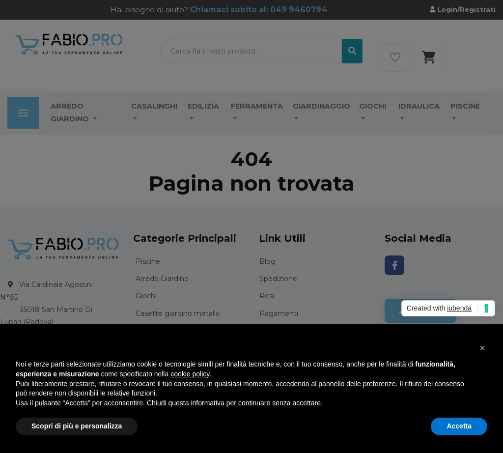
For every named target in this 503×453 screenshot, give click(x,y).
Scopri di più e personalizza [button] (76, 426)
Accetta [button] (459, 426)
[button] (482, 348)
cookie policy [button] (189, 374)
